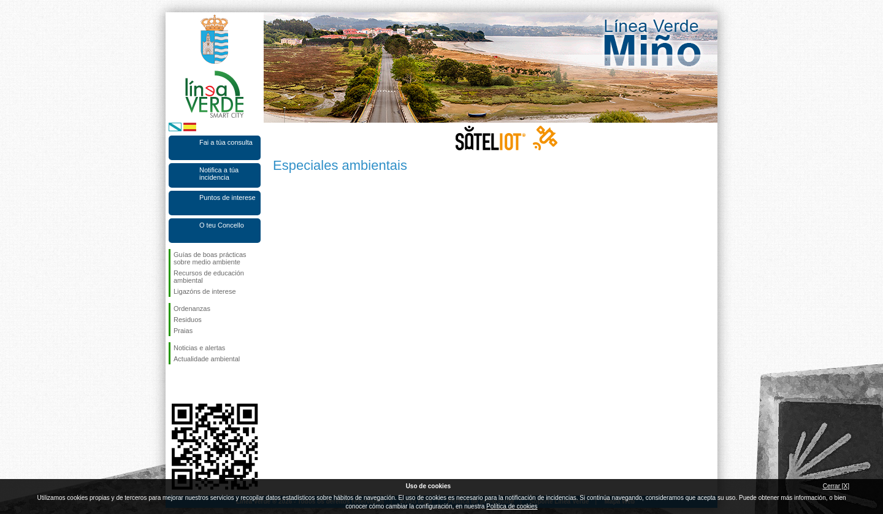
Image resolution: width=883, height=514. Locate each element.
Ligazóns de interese (205, 291)
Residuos (188, 319)
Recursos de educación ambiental (209, 276)
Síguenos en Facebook (176, 384)
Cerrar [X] (836, 486)
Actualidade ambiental (207, 358)
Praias (183, 330)
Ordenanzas (192, 308)
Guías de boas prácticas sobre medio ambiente (210, 258)
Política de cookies (511, 506)
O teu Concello (221, 225)
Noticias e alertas (199, 347)
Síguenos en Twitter (196, 384)
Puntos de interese (227, 197)
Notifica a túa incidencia (219, 173)
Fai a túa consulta (226, 142)
